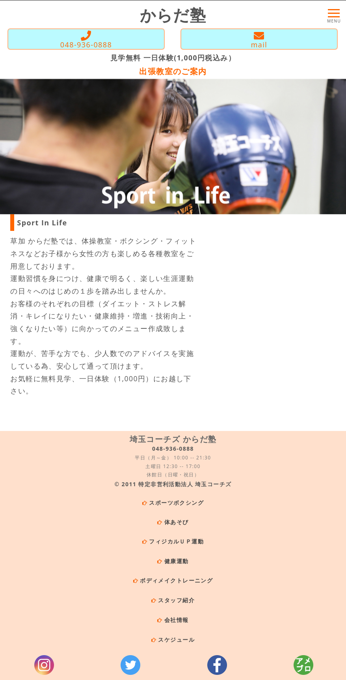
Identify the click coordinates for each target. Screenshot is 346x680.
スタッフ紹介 (176, 600)
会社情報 (176, 620)
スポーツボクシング (176, 502)
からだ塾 (173, 15)
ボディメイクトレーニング (176, 580)
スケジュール (176, 639)
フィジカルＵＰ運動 (176, 541)
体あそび (176, 522)
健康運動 (176, 561)
